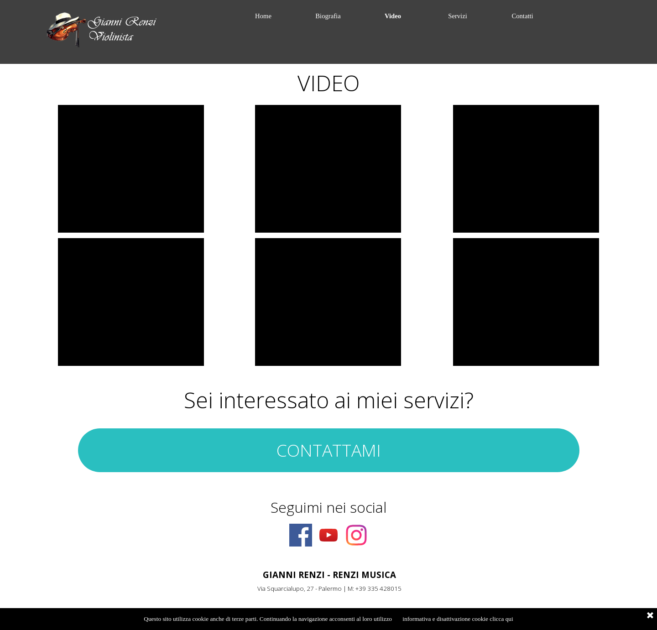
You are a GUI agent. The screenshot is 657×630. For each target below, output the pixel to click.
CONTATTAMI (328, 450)
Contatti (522, 16)
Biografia (327, 16)
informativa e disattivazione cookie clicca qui (457, 618)
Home (263, 16)
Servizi (457, 16)
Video (393, 16)
